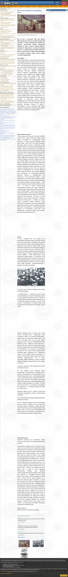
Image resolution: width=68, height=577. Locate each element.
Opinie (1, 28)
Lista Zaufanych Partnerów (6, 573)
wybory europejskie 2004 (5, 103)
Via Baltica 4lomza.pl (4, 17)
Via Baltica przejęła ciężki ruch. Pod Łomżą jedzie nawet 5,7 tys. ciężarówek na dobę (8, 20)
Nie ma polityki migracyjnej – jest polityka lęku (8, 34)
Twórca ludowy (3, 67)
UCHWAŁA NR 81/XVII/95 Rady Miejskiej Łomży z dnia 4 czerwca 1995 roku (8, 102)
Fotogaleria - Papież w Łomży (6, 100)
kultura (34, 6)
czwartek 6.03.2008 (4, 80)
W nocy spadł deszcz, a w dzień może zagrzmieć (7, 129)
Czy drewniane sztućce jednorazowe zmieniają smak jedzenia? (7, 137)
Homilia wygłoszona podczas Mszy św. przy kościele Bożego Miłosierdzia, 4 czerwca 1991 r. (8, 97)
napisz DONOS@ (64, 0)
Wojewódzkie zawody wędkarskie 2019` (8, 62)
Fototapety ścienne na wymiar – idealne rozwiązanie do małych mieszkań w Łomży (8, 112)
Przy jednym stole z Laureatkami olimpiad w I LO (8, 16)
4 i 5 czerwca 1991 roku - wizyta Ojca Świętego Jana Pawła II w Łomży (7, 95)
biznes (15, 6)
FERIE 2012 (3, 53)
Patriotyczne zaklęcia (5, 29)
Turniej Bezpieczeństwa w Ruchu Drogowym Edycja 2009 (7, 56)
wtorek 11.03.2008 (4, 78)
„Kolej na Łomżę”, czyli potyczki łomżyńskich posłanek (6, 32)
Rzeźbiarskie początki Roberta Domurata (8, 66)
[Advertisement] (31, 122)
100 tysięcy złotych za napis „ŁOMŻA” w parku (7, 114)
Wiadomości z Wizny (4, 64)
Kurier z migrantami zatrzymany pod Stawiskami (7, 123)
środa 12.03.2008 (4, 76)
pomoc (56, 6)
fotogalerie (40, 6)
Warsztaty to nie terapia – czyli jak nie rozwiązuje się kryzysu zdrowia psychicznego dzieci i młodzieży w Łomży (8, 36)
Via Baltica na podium (5, 27)
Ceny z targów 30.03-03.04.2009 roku (7, 71)
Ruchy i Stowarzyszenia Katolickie (6, 91)
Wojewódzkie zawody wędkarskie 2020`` (8, 59)
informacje (3, 6)
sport (60, 6)
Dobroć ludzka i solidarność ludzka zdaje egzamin (8, 84)
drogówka (2, 50)
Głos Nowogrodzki (3, 58)
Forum (57, 2)
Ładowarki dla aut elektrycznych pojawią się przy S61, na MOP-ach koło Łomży (8, 25)
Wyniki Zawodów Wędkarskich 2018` (7, 63)
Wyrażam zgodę (64, 575)
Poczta (57, 4)
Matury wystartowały (5, 10)
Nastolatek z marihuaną (4, 115)
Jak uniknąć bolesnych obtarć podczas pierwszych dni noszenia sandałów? (7, 109)
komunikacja (28, 6)
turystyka (47, 6)
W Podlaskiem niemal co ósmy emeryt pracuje (7, 121)
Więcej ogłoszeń (21, 537)
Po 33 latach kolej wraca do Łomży (7, 11)
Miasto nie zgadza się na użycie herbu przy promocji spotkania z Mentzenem (7, 125)
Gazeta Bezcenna (3, 9)
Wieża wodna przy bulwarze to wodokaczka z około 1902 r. (6, 14)
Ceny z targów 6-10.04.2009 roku (7, 70)
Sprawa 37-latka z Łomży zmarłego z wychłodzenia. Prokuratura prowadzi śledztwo (7, 48)
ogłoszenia (10, 6)
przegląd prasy (3, 75)
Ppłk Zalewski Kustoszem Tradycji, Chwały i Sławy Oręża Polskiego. (7, 86)
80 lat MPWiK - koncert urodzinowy (7, 88)
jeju (51, 6)
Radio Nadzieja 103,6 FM (4, 82)
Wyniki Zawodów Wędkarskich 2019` (7, 60)
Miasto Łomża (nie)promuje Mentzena (7, 135)
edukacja (21, 6)
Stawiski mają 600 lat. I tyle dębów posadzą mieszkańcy (7, 45)
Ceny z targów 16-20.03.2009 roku (7, 74)
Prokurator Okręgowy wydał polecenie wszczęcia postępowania (8, 43)
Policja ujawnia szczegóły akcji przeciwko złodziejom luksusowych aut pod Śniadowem (8, 118)
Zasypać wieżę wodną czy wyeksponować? (5, 131)
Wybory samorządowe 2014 (5, 105)
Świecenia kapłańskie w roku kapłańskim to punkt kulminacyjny (8, 90)
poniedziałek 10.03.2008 (5, 79)
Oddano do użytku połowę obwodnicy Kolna (7, 41)
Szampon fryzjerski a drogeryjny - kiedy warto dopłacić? (7, 139)
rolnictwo (2, 68)
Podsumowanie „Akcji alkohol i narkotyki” (8, 54)
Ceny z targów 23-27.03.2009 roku (7, 72)
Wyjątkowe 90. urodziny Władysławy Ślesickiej (7, 133)
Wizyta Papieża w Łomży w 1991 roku (7, 93)
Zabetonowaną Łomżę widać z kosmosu (7, 127)
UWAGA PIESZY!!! (4, 51)
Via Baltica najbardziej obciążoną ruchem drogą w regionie (7, 23)
